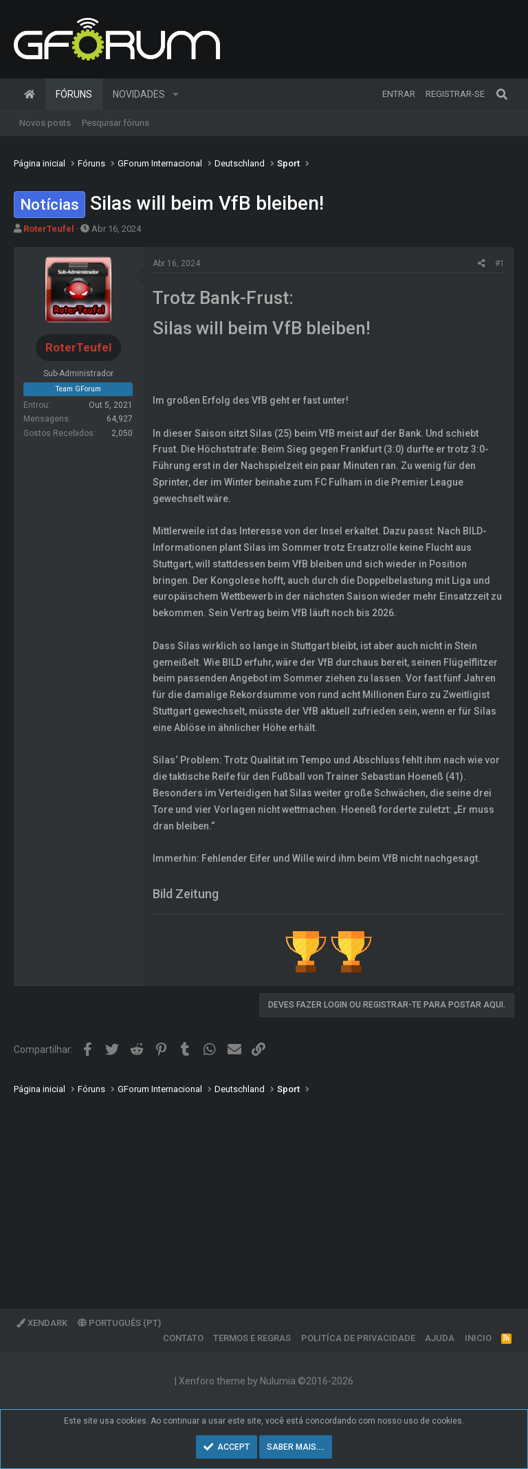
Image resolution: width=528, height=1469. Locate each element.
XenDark (41, 1323)
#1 (500, 263)
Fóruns (74, 94)
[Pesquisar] (502, 94)
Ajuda (439, 1338)
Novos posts (45, 123)
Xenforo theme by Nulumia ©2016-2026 (266, 1380)
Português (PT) (119, 1323)
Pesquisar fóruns (115, 123)
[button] (175, 94)
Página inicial (29, 94)
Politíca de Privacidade (358, 1338)
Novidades (139, 94)
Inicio (478, 1338)
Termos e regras (252, 1338)
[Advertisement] (264, 1192)
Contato (183, 1338)
